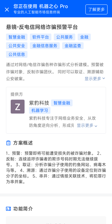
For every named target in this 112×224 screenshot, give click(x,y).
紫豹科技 (39, 102)
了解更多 (96, 9)
